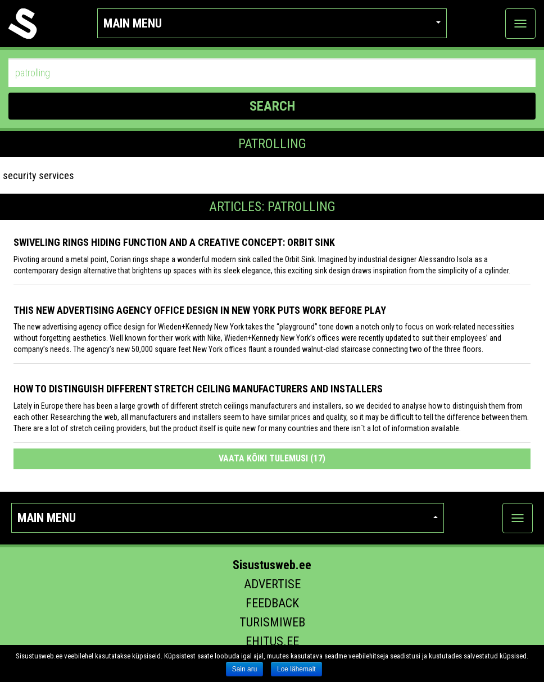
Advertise (272, 584)
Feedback (272, 603)
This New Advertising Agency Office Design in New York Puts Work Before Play (199, 310)
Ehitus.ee (272, 641)
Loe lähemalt (296, 669)
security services (38, 175)
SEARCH (272, 106)
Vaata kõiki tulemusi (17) (272, 458)
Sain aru (244, 669)
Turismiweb (272, 622)
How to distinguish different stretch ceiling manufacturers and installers (198, 389)
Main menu (272, 23)
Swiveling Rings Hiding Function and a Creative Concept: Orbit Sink (174, 242)
